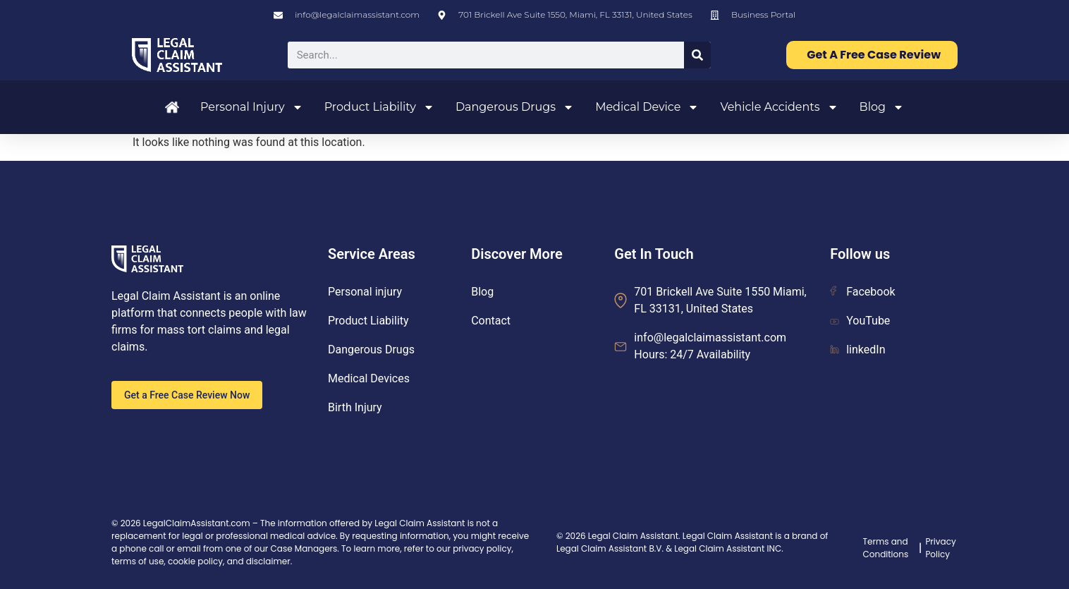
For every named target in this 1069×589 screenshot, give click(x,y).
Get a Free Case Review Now (187, 395)
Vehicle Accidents (779, 107)
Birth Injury (355, 407)
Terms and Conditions (886, 547)
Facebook (862, 291)
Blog (882, 107)
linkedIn (857, 349)
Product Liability (379, 107)
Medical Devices (369, 378)
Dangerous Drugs (515, 107)
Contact (491, 320)
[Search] (697, 55)
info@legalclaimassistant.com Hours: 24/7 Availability (710, 346)
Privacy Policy (940, 547)
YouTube (860, 320)
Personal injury (365, 291)
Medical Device (647, 107)
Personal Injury (251, 107)
